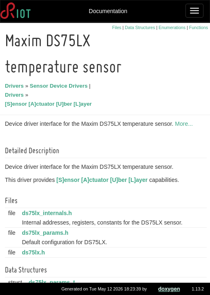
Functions (198, 27)
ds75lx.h (34, 252)
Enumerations (172, 27)
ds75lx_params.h (46, 232)
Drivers (15, 86)
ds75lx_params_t (53, 282)
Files (116, 27)
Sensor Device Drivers (60, 86)
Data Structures (140, 27)
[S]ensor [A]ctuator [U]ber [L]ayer (49, 104)
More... (185, 123)
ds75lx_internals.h (48, 213)
